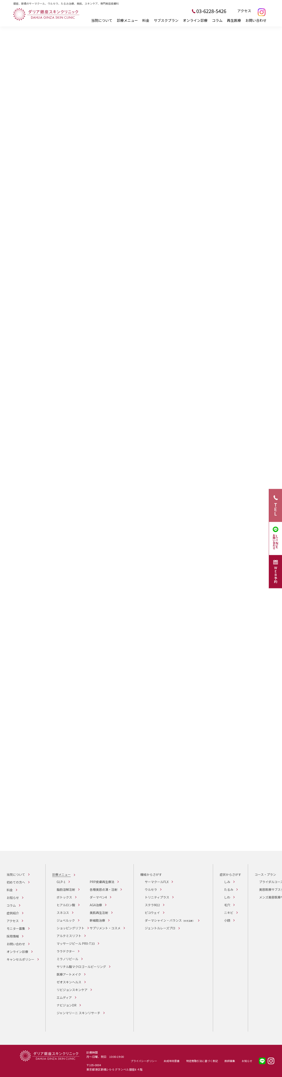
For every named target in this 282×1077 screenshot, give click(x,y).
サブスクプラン (166, 20)
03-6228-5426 (211, 10)
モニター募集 (16, 928)
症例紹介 (13, 913)
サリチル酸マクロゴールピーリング (81, 966)
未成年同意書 (172, 1061)
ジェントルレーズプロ (160, 928)
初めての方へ (16, 882)
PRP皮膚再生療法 (102, 882)
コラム (217, 20)
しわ (227, 897)
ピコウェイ (152, 912)
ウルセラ (151, 889)
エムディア (64, 997)
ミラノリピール (67, 959)
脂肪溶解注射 (66, 889)
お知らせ (13, 897)
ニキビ (228, 912)
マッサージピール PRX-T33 (76, 943)
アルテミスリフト (69, 936)
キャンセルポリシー (20, 959)
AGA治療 (96, 905)
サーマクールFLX (157, 882)
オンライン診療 (195, 20)
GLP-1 (61, 882)
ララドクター (66, 951)
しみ (227, 882)
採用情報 (13, 936)
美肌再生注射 (99, 912)
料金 (145, 20)
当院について (101, 20)
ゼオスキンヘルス (69, 982)
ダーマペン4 (98, 897)
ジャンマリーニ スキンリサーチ (78, 1013)
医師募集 (229, 1061)
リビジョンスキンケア (72, 990)
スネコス (63, 912)
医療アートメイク (69, 974)
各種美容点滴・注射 (103, 889)
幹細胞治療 (97, 920)
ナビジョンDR (66, 1005)
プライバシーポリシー (144, 1061)
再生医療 (234, 20)
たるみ (228, 889)
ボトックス (64, 897)
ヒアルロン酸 (66, 905)
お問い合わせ (256, 20)
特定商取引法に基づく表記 (202, 1061)
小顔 (227, 920)
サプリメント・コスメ (105, 928)
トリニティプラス (157, 897)
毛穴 (227, 905)
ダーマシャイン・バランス (170, 920)
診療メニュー (127, 20)
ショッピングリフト (70, 928)
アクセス (244, 10)
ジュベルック (66, 920)
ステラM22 (152, 905)
